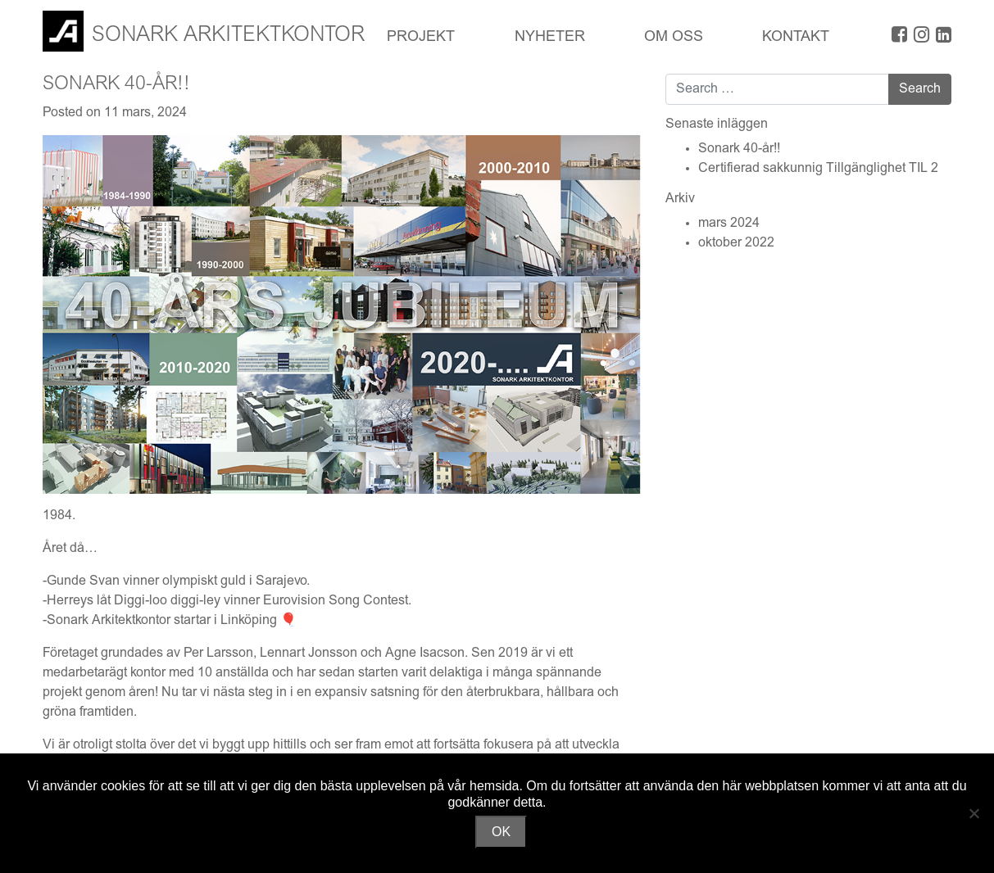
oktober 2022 (736, 243)
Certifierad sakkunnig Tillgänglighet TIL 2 (818, 168)
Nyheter (550, 37)
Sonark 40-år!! (739, 149)
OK (501, 832)
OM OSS (673, 37)
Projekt (421, 37)
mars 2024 (729, 223)
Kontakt (795, 37)
